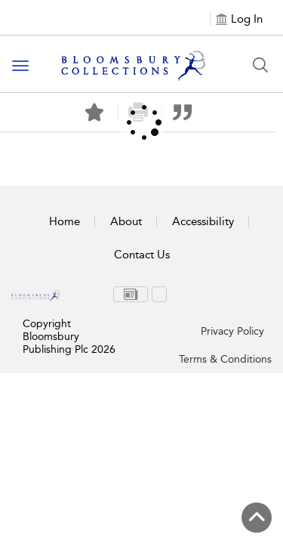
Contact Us (142, 254)
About (126, 221)
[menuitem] (130, 294)
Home (64, 221)
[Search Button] (260, 65)
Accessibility (203, 221)
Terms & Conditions (225, 359)
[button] (182, 112)
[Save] (94, 113)
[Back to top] (256, 517)
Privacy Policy (232, 331)
